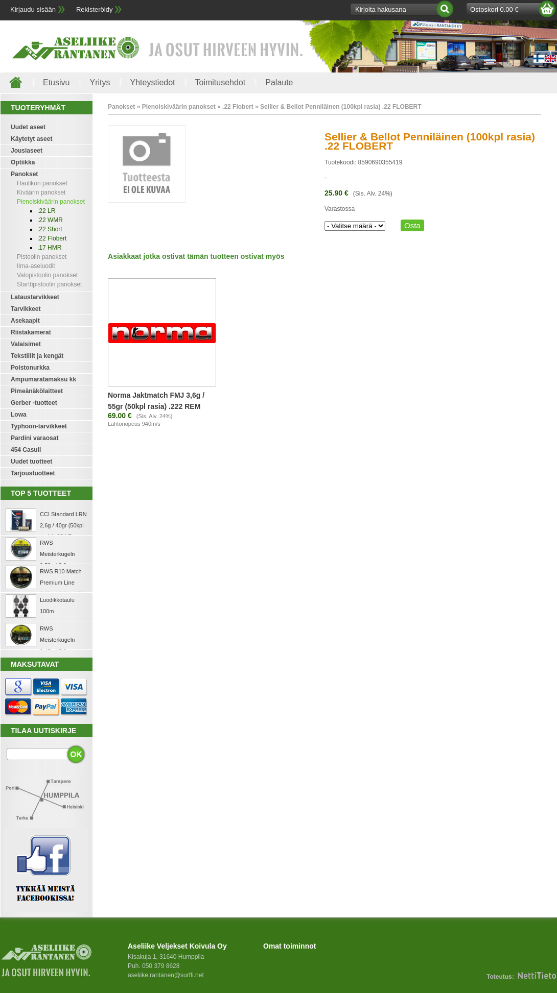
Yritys (99, 82)
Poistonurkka (30, 367)
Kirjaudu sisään (33, 9)
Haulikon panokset (42, 183)
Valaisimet (26, 344)
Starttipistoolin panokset (49, 284)
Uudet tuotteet (31, 461)
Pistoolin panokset (41, 256)
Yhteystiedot (152, 82)
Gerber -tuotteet (34, 402)
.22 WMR (50, 220)
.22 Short (49, 229)
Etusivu (56, 82)
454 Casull (26, 449)
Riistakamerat (31, 332)
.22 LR (46, 210)
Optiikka (23, 162)
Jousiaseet (26, 150)
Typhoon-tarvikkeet (39, 426)
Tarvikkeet (25, 308)
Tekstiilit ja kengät (37, 355)
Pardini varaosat (34, 438)
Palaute (279, 82)
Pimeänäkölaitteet (37, 391)
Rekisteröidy (94, 9)
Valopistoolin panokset (47, 275)
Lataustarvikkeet (35, 297)
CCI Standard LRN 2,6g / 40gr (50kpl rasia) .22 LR (63, 525)
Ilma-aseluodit (36, 266)
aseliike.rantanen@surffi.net (166, 975)
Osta (412, 225)
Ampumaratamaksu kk (43, 379)
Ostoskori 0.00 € (494, 9)
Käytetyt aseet (31, 138)
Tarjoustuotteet (33, 473)
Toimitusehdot (220, 82)
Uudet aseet (28, 127)
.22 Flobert (51, 238)
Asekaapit (25, 320)
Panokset (24, 174)
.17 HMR (49, 247)
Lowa (19, 414)
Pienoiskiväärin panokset (51, 201)
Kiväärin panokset (41, 192)
